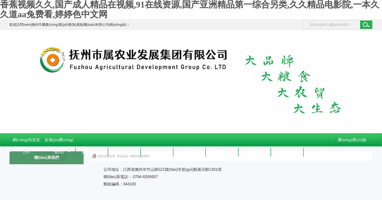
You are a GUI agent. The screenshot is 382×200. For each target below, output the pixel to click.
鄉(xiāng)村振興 (319, 152)
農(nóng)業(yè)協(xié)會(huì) (352, 142)
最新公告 (254, 152)
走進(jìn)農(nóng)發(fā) (59, 142)
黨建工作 (124, 152)
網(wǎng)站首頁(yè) (26, 142)
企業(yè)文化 (189, 152)
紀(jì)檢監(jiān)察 (156, 152)
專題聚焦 (221, 152)
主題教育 (287, 152)
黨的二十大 (91, 152)
